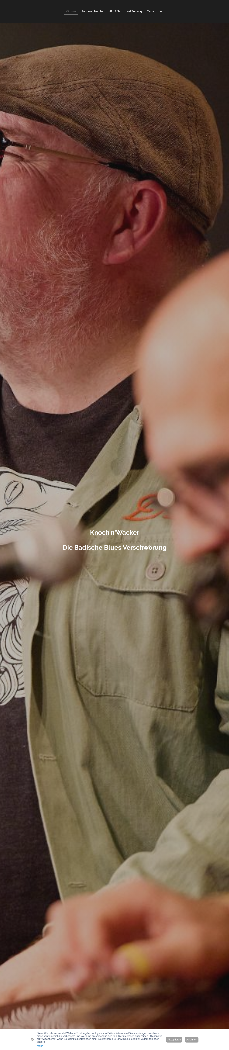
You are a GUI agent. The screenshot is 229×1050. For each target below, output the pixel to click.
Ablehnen (191, 1039)
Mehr (40, 1046)
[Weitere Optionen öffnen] (160, 11)
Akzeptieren (174, 1039)
